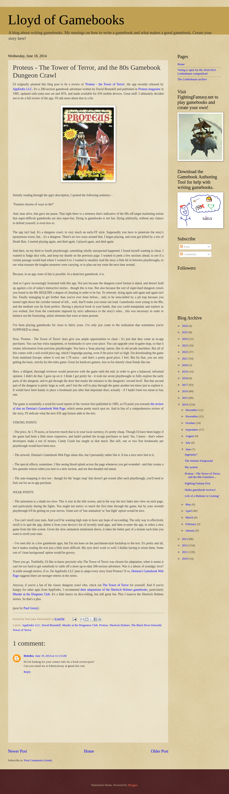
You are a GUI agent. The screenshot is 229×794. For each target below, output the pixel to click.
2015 (185, 398)
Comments (188, 254)
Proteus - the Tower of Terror (105, 84)
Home (89, 751)
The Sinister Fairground (199, 460)
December (191, 410)
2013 (185, 539)
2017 (185, 384)
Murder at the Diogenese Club (80, 625)
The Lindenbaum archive (192, 79)
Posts (185, 246)
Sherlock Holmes (119, 625)
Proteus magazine (149, 89)
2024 (185, 339)
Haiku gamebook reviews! (200, 489)
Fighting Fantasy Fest (197, 483)
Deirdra (29, 655)
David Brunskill (51, 625)
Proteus (103, 625)
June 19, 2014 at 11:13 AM (51, 655)
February (191, 524)
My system (191, 467)
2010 (185, 558)
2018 (185, 378)
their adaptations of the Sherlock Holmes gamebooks (114, 589)
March (189, 517)
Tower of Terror (22, 630)
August (190, 436)
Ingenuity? (191, 454)
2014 (185, 404)
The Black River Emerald (146, 625)
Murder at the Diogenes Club (31, 594)
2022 (185, 352)
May (188, 504)
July (188, 442)
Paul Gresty (30, 608)
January (190, 530)
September (192, 429)
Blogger (132, 785)
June (188, 449)
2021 (185, 358)
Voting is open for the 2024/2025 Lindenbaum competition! (196, 71)
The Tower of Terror (116, 585)
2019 (185, 371)
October (190, 423)
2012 (185, 545)
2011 (185, 552)
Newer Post (17, 751)
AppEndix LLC (22, 89)
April (188, 510)
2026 (185, 325)
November (192, 416)
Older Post (159, 751)
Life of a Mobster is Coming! (202, 496)
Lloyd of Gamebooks (66, 19)
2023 (185, 345)
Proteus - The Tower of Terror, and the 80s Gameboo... (202, 475)
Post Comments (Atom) (38, 760)
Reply (27, 671)
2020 (185, 365)
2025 (185, 332)
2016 (185, 391)
